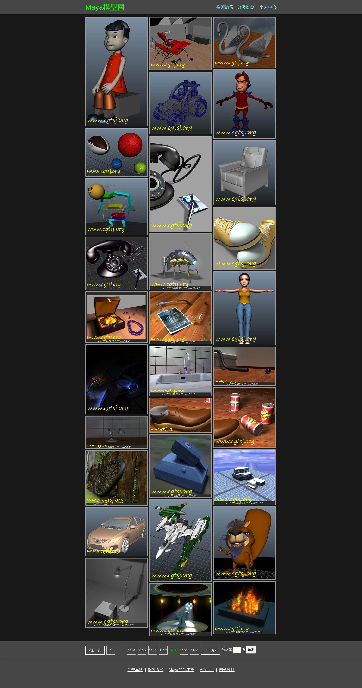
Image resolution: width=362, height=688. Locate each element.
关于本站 (135, 670)
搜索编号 (225, 7)
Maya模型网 (105, 7)
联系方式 (155, 670)
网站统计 (227, 670)
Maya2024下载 (181, 670)
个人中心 (268, 7)
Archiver (207, 670)
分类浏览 (246, 7)
